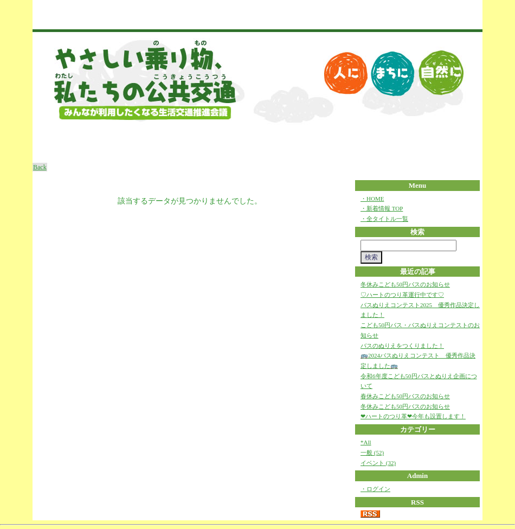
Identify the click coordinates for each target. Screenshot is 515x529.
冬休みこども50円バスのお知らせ (405, 284)
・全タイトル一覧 (384, 218)
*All (365, 442)
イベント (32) (378, 463)
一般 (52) (372, 452)
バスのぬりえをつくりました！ (402, 345)
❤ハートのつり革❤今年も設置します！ (413, 416)
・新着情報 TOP (381, 208)
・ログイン (375, 489)
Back (40, 167)
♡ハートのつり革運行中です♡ (402, 294)
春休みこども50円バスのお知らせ (405, 396)
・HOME (372, 198)
